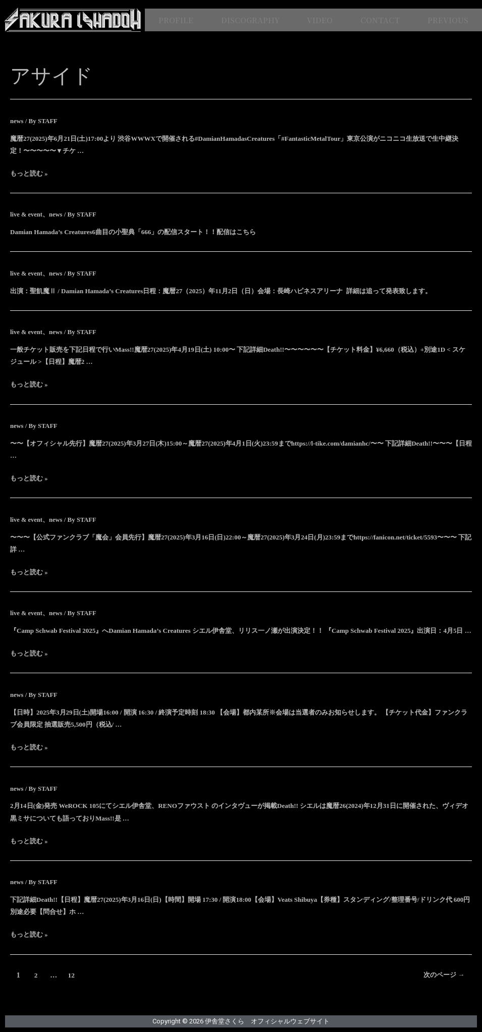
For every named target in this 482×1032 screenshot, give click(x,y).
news (17, 121)
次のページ (439, 975)
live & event (26, 214)
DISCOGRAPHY (250, 20)
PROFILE (175, 20)
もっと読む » (29, 173)
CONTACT (380, 20)
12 (72, 975)
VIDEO (320, 20)
